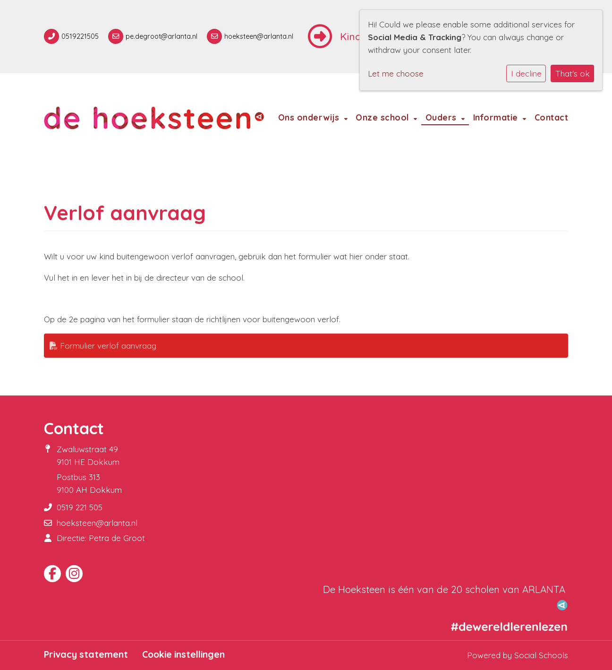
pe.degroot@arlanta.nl (161, 36)
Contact (552, 117)
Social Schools (541, 655)
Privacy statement (86, 654)
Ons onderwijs (310, 117)
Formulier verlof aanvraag (103, 346)
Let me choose (396, 73)
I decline (526, 73)
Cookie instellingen (183, 654)
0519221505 (80, 36)
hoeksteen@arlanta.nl (258, 36)
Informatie (497, 117)
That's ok (572, 73)
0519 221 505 (79, 507)
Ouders (442, 117)
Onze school (383, 117)
